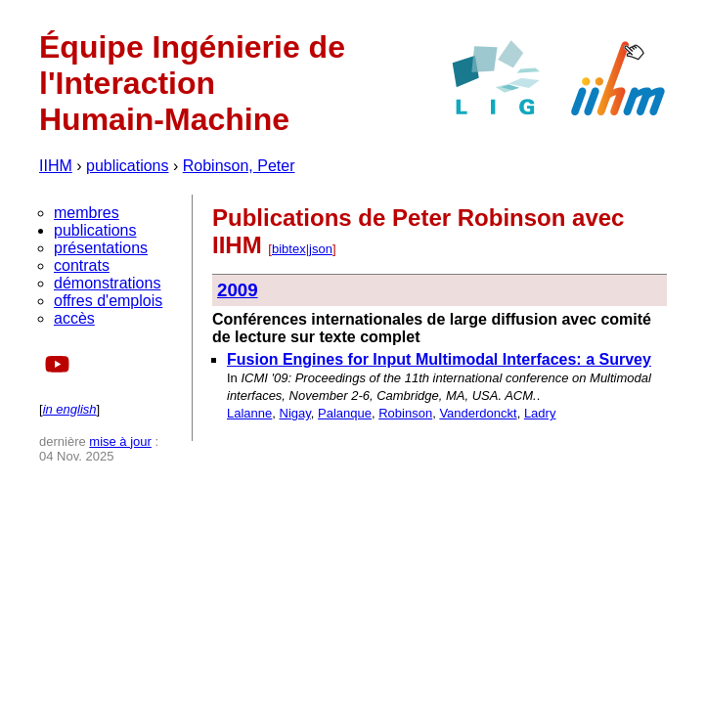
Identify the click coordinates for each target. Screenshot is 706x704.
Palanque (345, 413)
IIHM (55, 165)
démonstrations (107, 283)
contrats (82, 265)
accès (74, 318)
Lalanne (249, 413)
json (320, 249)
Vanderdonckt (477, 413)
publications (127, 165)
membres (86, 212)
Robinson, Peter (239, 165)
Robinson (405, 413)
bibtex (289, 249)
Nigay (295, 413)
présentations (101, 248)
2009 (237, 290)
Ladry (540, 413)
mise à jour (120, 441)
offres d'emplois (108, 300)
